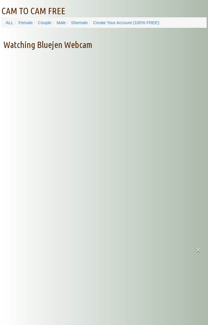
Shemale (79, 22)
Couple (44, 22)
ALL (9, 22)
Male (61, 22)
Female (25, 22)
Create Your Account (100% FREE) (126, 22)
